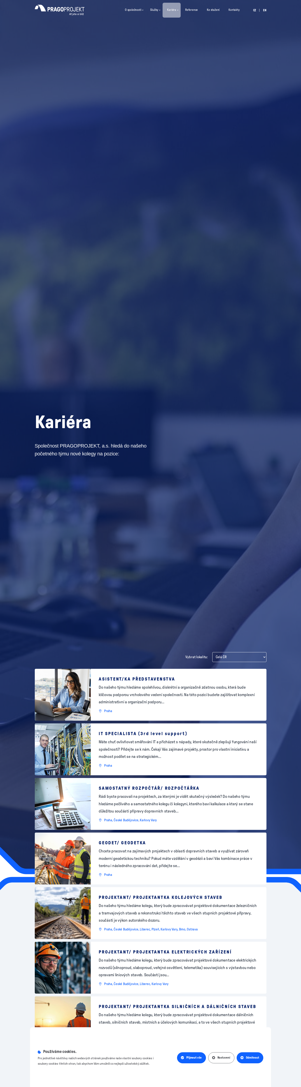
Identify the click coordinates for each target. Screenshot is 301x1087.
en (264, 10)
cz (254, 10)
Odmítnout (249, 1057)
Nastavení (221, 1057)
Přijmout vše (191, 1057)
